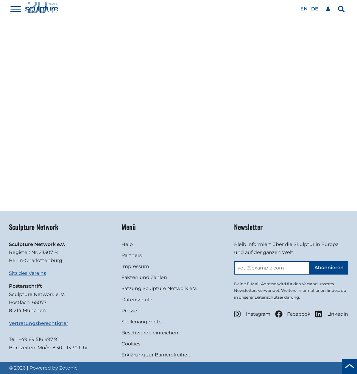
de (314, 9)
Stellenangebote (141, 322)
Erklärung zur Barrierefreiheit (156, 355)
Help (127, 244)
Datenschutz (136, 300)
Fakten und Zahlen (144, 277)
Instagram (252, 314)
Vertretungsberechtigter (38, 323)
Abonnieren (329, 267)
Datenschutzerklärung (277, 297)
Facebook (293, 314)
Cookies (131, 344)
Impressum (135, 266)
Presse (129, 311)
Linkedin (331, 314)
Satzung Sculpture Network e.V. (159, 288)
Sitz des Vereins (27, 273)
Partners (131, 255)
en (304, 9)
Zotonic (68, 368)
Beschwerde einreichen (149, 333)
